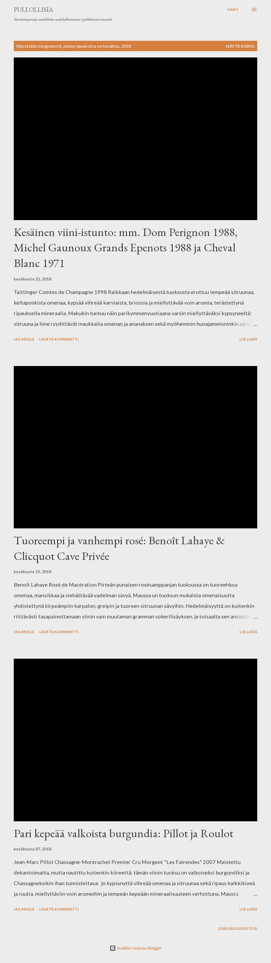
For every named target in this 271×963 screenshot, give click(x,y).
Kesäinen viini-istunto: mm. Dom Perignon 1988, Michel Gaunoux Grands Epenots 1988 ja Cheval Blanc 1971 (125, 247)
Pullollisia (33, 9)
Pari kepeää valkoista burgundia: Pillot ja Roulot (123, 833)
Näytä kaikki (240, 45)
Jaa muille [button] (24, 339)
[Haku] (232, 9)
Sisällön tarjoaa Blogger (136, 948)
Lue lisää (248, 339)
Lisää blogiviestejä (237, 928)
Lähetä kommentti (59, 339)
